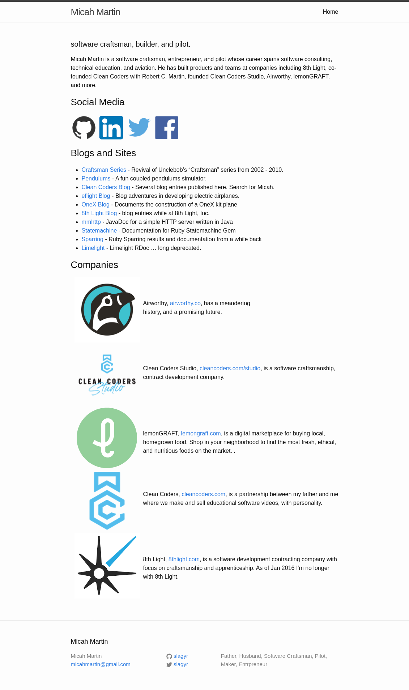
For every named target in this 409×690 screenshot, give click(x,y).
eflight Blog (96, 196)
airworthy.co (185, 303)
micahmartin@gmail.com (101, 664)
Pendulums (96, 178)
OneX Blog (96, 204)
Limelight (93, 248)
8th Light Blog (99, 213)
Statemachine (99, 230)
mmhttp (91, 222)
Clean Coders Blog (106, 187)
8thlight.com (184, 559)
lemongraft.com (201, 433)
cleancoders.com (203, 494)
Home (330, 12)
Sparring (92, 239)
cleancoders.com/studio (230, 368)
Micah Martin (95, 12)
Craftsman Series (104, 170)
